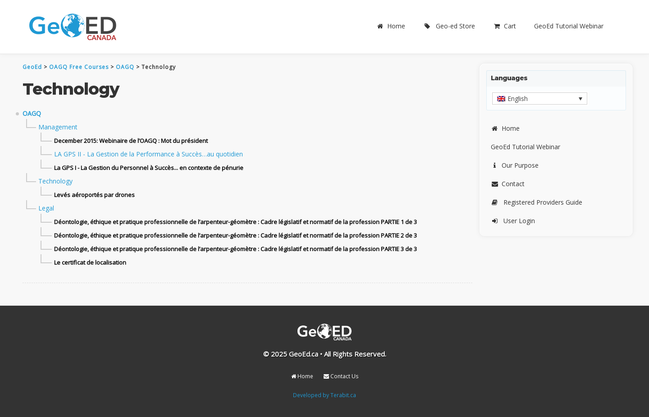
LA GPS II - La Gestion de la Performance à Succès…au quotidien (148, 154)
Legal (46, 208)
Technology (55, 181)
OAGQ (32, 113)
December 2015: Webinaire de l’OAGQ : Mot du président (131, 141)
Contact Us (341, 376)
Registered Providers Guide (536, 202)
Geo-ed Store (449, 26)
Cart (504, 26)
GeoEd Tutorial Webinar (568, 26)
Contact (508, 183)
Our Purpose (515, 165)
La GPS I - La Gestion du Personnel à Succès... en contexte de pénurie (148, 168)
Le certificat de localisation (90, 262)
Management (58, 127)
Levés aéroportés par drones (94, 195)
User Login (513, 220)
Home (390, 26)
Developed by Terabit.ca (324, 395)
